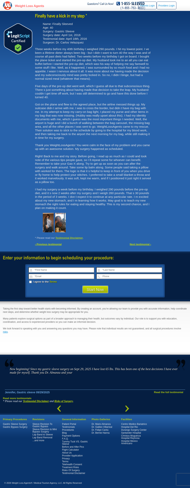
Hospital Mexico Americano (129, 442)
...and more (38, 440)
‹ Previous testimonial (48, 244)
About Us (67, 452)
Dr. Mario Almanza (101, 424)
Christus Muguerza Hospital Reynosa (131, 436)
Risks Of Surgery (71, 470)
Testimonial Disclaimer (69, 237)
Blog (64, 432)
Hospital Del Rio (129, 427)
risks (5, 332)
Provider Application (72, 455)
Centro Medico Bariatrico (134, 424)
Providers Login (166, 5)
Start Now (95, 289)
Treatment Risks (70, 467)
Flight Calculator (70, 449)
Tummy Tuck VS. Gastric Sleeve (75, 442)
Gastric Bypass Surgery (15, 427)
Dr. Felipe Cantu (100, 430)
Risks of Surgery (63, 401)
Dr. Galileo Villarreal (102, 427)
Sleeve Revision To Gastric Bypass (42, 425)
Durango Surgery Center (134, 430)
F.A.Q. (65, 438)
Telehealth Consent (72, 464)
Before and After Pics (73, 447)
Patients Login (147, 5)
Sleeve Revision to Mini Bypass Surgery (44, 430)
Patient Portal (69, 424)
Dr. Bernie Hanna (100, 432)
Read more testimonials (17, 398)
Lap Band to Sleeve (42, 434)
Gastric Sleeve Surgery (15, 424)
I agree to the (43, 281)
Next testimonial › (140, 244)
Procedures (68, 430)
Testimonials (68, 427)
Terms (53, 281)
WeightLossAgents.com (29, 5)
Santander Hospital (131, 432)
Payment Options (71, 435)
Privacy (66, 458)
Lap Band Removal (42, 437)
